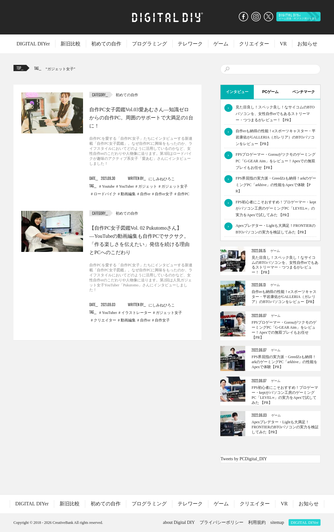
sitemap (277, 522)
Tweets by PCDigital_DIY (244, 458)
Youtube (108, 186)
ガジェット (147, 186)
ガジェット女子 (60, 69)
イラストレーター (136, 312)
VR (283, 43)
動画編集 (128, 194)
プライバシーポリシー (221, 522)
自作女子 (162, 320)
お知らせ (307, 43)
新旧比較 (70, 43)
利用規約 (257, 522)
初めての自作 (106, 43)
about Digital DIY (179, 522)
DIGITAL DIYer (33, 43)
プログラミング (149, 43)
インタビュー (237, 92)
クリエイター (254, 43)
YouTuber (126, 186)
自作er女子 (164, 194)
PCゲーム (270, 92)
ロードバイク (105, 194)
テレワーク (190, 43)
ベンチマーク (303, 92)
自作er (145, 194)
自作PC (183, 194)
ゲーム (220, 43)
